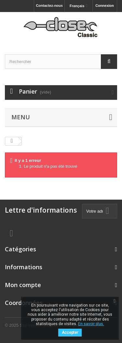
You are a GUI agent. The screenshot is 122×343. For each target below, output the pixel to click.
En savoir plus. (91, 324)
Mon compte (23, 285)
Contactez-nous (49, 5)
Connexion (104, 5)
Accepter (70, 332)
